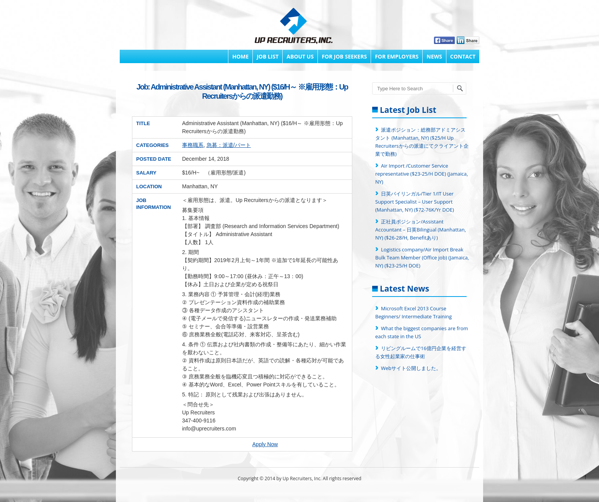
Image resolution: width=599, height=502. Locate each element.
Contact (462, 56)
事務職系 (192, 145)
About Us (300, 56)
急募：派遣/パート (229, 145)
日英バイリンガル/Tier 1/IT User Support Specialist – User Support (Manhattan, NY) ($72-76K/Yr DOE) (414, 201)
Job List (267, 56)
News (434, 56)
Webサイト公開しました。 (411, 368)
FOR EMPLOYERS (396, 56)
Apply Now (265, 444)
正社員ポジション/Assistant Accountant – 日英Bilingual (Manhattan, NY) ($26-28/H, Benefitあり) (420, 229)
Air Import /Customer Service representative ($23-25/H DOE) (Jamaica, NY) (421, 173)
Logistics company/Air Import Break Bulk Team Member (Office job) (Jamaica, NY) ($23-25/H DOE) (422, 257)
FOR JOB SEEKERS (344, 56)
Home (240, 56)
